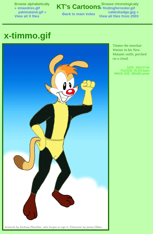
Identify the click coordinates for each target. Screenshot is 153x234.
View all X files (26, 16)
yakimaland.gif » (32, 12)
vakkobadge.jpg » (123, 12)
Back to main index (78, 14)
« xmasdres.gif (27, 8)
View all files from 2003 (119, 16)
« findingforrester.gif (117, 8)
